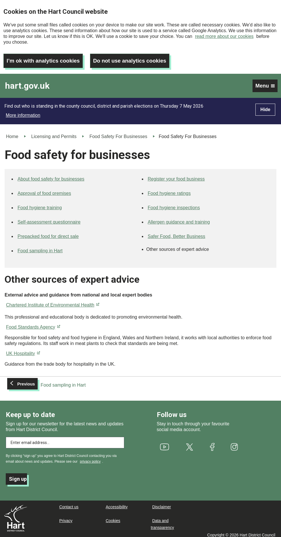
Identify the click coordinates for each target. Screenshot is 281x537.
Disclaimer (161, 503)
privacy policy (90, 458)
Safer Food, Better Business (176, 232)
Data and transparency (162, 520)
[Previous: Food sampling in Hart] (47, 381)
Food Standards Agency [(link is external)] (33, 323)
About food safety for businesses (51, 175)
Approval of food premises (44, 189)
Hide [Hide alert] (265, 105)
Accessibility (117, 503)
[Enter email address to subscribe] (65, 439)
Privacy (65, 517)
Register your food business (176, 175)
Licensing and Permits (54, 132)
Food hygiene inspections (174, 203)
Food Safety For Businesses (118, 132)
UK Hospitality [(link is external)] (23, 349)
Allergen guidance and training (179, 218)
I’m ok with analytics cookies (46, 57)
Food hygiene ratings (169, 189)
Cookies (113, 517)
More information (23, 111)
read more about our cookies (224, 36)
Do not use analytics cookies (138, 57)
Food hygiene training (40, 203)
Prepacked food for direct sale (48, 232)
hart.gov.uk (27, 82)
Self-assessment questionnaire (49, 218)
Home (12, 132)
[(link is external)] (164, 443)
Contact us (69, 503)
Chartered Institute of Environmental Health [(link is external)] (52, 301)
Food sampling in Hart (40, 247)
